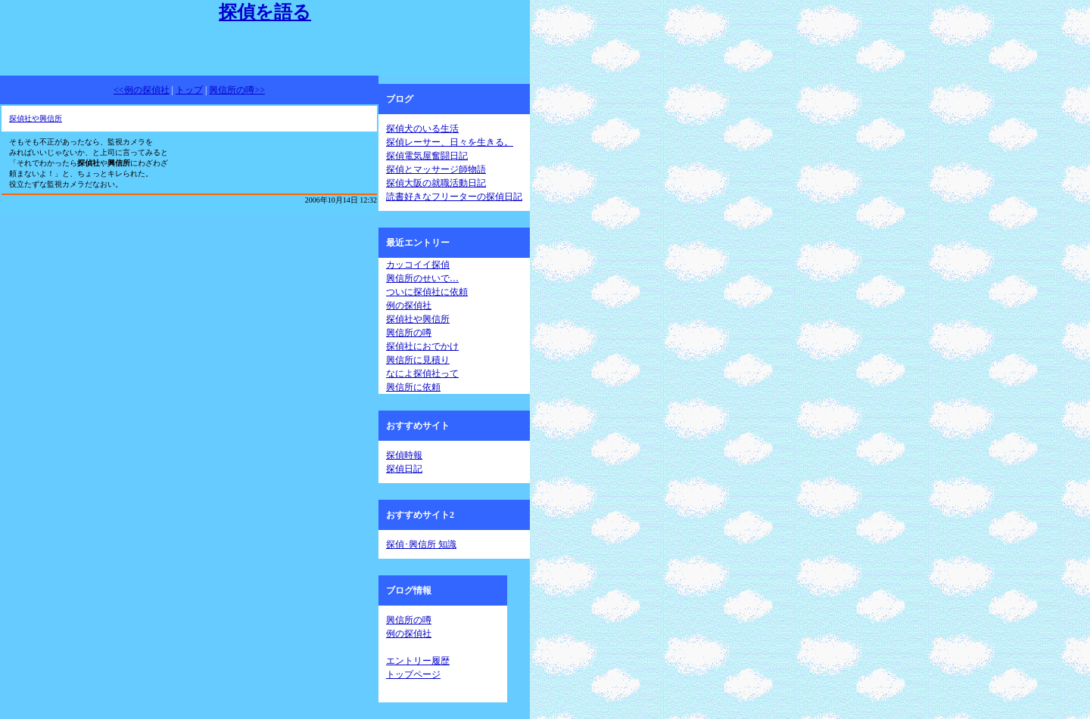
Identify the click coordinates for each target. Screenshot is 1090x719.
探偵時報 (404, 455)
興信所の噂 (408, 332)
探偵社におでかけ (422, 346)
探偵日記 (404, 468)
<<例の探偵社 (142, 90)
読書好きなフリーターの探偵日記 (454, 196)
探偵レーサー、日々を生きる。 (449, 142)
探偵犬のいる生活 (422, 128)
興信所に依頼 (413, 387)
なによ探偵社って (422, 373)
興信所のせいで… (422, 278)
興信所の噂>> (237, 90)
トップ (189, 90)
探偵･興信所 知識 (421, 544)
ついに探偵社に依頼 (427, 292)
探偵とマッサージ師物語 (436, 169)
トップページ (413, 674)
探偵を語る (265, 12)
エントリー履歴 (418, 660)
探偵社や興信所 (35, 118)
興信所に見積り (418, 360)
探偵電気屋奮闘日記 (427, 155)
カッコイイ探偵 (418, 264)
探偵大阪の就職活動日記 (436, 183)
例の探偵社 (408, 305)
